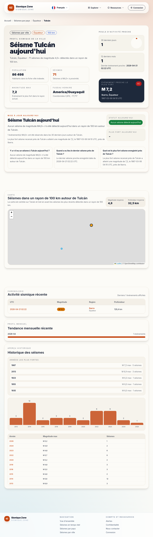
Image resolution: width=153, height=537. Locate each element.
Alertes (109, 521)
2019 (11, 465)
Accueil (7, 21)
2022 (11, 455)
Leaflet (117, 264)
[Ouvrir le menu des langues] (59, 8)
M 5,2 (61, 309)
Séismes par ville (20, 32)
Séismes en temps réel (70, 525)
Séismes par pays (22, 21)
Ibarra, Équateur (109, 95)
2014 (11, 479)
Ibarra (91, 308)
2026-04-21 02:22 (18, 309)
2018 (11, 469)
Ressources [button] (116, 8)
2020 (11, 460)
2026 (11, 441)
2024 (11, 446)
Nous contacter (113, 528)
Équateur (37, 21)
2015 (11, 474)
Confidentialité (112, 525)
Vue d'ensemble (67, 521)
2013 (11, 484)
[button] (11, 213)
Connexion (136, 8)
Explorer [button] (94, 8)
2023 (11, 451)
